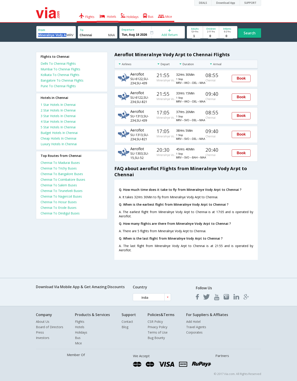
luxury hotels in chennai (59, 144)
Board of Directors (49, 327)
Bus (78, 338)
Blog (125, 327)
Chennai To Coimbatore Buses (63, 179)
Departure (128, 29)
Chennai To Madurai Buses (60, 162)
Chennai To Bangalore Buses (62, 174)
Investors (42, 338)
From (41, 30)
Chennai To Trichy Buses (59, 168)
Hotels (79, 327)
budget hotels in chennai (59, 133)
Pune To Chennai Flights (58, 86)
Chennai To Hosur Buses (59, 202)
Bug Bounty (156, 338)
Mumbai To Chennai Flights (60, 69)
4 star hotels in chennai (58, 121)
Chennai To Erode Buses (58, 207)
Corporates (194, 332)
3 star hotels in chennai (58, 116)
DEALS (203, 3)
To (81, 30)
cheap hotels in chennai (58, 138)
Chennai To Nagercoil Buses (61, 196)
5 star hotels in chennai (58, 127)
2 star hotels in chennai (58, 110)
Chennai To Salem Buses (59, 185)
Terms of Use (158, 332)
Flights (79, 321)
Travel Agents (196, 327)
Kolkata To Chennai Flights (60, 75)
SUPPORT (250, 3)
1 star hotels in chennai (58, 104)
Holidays (81, 332)
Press (40, 332)
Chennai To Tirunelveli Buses (62, 191)
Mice (78, 343)
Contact (127, 321)
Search (250, 33)
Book (241, 78)
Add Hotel (193, 321)
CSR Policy (155, 321)
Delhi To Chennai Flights (58, 63)
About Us (42, 321)
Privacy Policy (157, 327)
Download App (225, 3)
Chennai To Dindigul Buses (60, 213)
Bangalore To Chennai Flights (62, 80)
